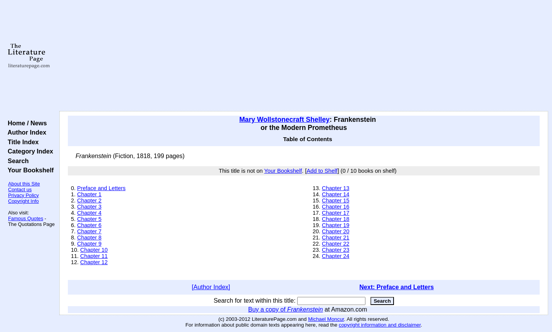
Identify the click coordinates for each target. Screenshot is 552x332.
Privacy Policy (23, 195)
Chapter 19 (335, 225)
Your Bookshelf (29, 170)
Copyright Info (23, 201)
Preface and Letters (101, 188)
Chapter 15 (335, 200)
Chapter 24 (335, 256)
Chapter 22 (335, 244)
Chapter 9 (89, 244)
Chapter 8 (89, 237)
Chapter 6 (89, 225)
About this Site (24, 184)
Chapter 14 (335, 194)
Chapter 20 (335, 231)
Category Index (28, 151)
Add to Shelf (322, 171)
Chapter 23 (335, 250)
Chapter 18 (335, 219)
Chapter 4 (89, 213)
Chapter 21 (335, 237)
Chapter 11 (94, 256)
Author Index (25, 132)
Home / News (25, 123)
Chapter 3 (89, 207)
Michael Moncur (326, 319)
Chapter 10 (94, 250)
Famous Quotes (25, 218)
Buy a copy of (285, 309)
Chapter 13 (335, 188)
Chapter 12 (94, 262)
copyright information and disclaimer (380, 325)
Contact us (20, 189)
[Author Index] (211, 287)
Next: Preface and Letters (396, 287)
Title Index (21, 141)
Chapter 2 (89, 200)
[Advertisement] (303, 56)
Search (16, 160)
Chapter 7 (89, 231)
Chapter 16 (335, 207)
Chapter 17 (335, 213)
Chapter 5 (89, 219)
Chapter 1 (89, 194)
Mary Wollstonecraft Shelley (284, 119)
